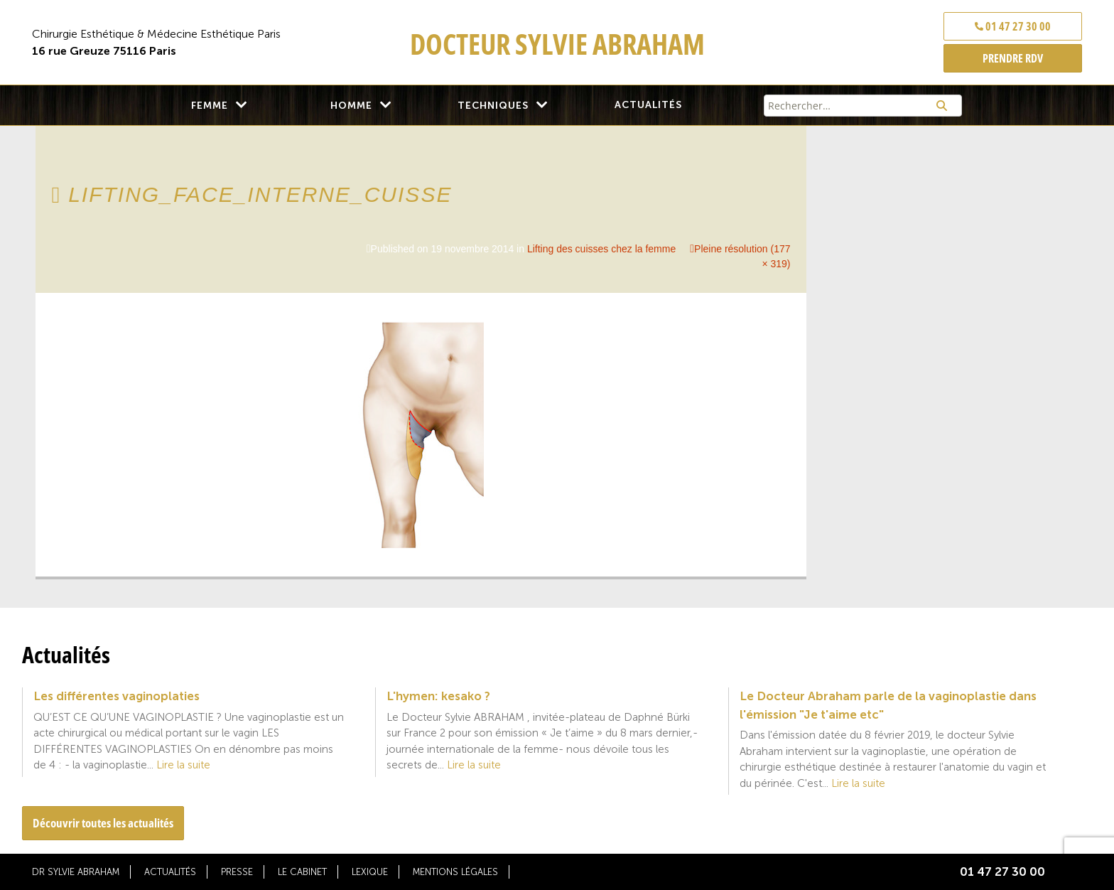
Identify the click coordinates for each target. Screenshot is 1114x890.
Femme (209, 106)
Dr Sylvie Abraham (75, 872)
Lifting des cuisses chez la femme (601, 248)
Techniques (493, 106)
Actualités (648, 105)
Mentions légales (455, 872)
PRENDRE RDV (1013, 58)
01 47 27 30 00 (1013, 26)
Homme (351, 106)
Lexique (370, 872)
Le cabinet (302, 872)
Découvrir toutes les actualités (103, 823)
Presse (237, 872)
